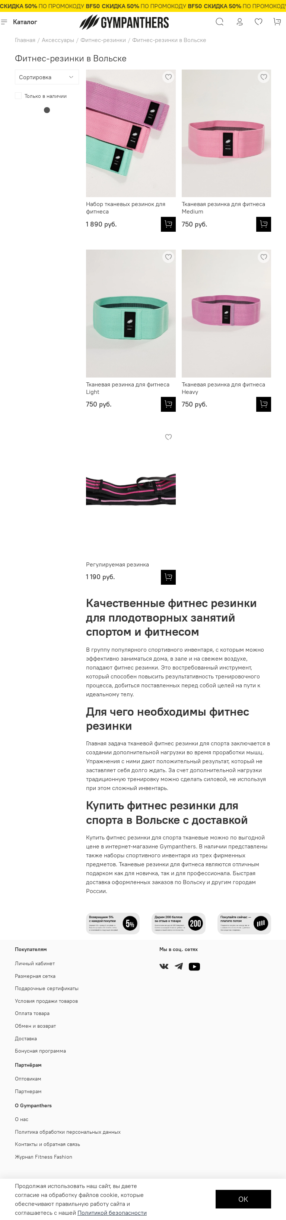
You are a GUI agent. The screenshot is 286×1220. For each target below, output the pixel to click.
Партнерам (28, 1091)
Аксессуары (58, 40)
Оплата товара (32, 1013)
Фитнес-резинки (103, 40)
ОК (243, 1199)
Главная (25, 40)
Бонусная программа (40, 1050)
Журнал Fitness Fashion (43, 1156)
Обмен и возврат (35, 1025)
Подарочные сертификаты (47, 988)
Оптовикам (28, 1078)
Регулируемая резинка (117, 564)
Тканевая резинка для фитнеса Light (127, 388)
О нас (21, 1119)
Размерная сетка (35, 976)
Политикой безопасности (112, 1212)
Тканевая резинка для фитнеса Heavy (223, 388)
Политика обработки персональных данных (68, 1131)
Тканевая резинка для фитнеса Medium (223, 207)
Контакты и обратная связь (47, 1144)
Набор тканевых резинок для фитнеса (125, 207)
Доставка (26, 1038)
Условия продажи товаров (46, 1001)
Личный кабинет (35, 963)
